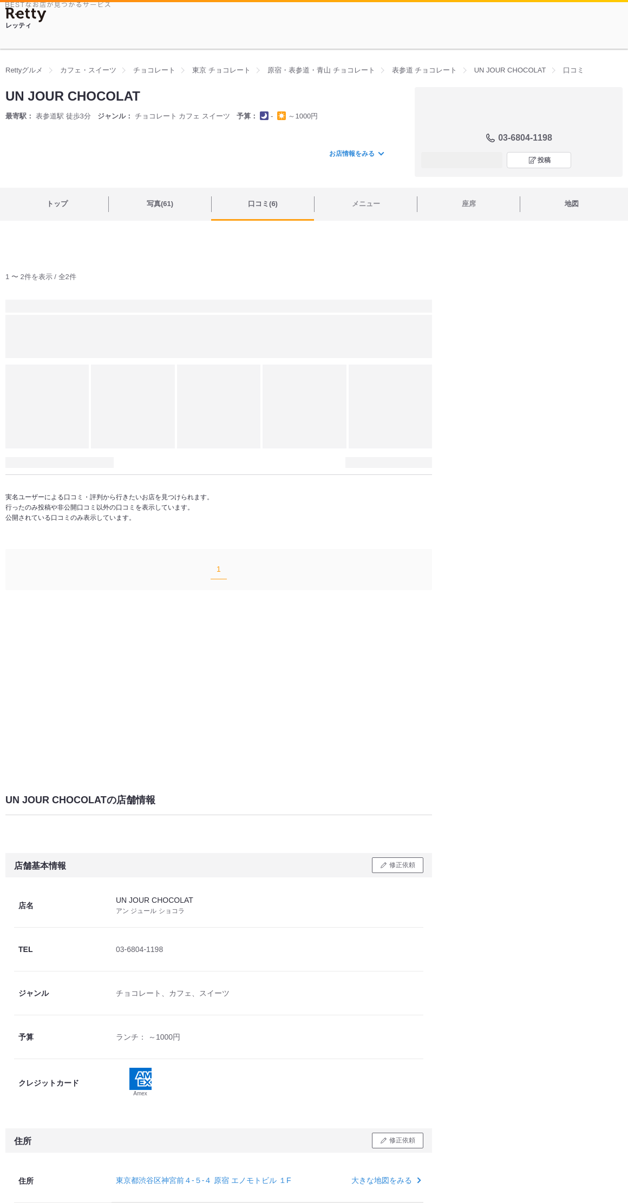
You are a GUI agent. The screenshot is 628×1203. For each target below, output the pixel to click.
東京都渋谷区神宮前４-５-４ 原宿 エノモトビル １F (203, 1180)
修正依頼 (402, 865)
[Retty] (26, 15)
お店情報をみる (356, 153)
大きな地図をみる (385, 1180)
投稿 (544, 160)
